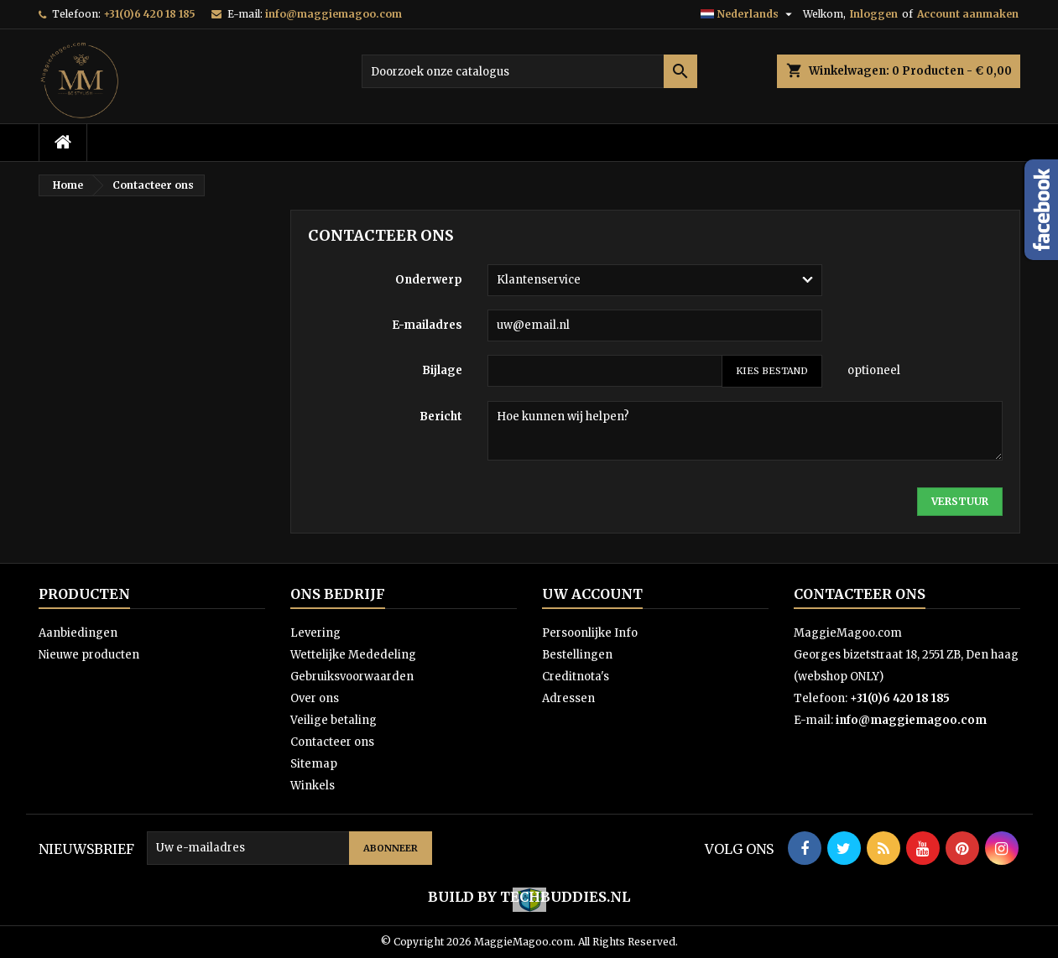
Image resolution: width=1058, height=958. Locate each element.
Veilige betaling (333, 720)
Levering (315, 633)
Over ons (314, 698)
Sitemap (313, 764)
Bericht (441, 416)
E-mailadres (427, 325)
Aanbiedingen (78, 633)
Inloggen (874, 14)
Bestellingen (577, 655)
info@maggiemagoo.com (333, 14)
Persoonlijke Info (590, 633)
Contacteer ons (332, 742)
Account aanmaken (968, 14)
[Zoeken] (529, 71)
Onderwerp (428, 280)
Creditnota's (575, 676)
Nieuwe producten (89, 655)
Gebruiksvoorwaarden (352, 676)
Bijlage (442, 370)
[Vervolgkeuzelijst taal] (748, 14)
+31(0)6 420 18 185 (149, 14)
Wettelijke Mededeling (353, 655)
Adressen (568, 698)
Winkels (312, 785)
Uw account (592, 594)
